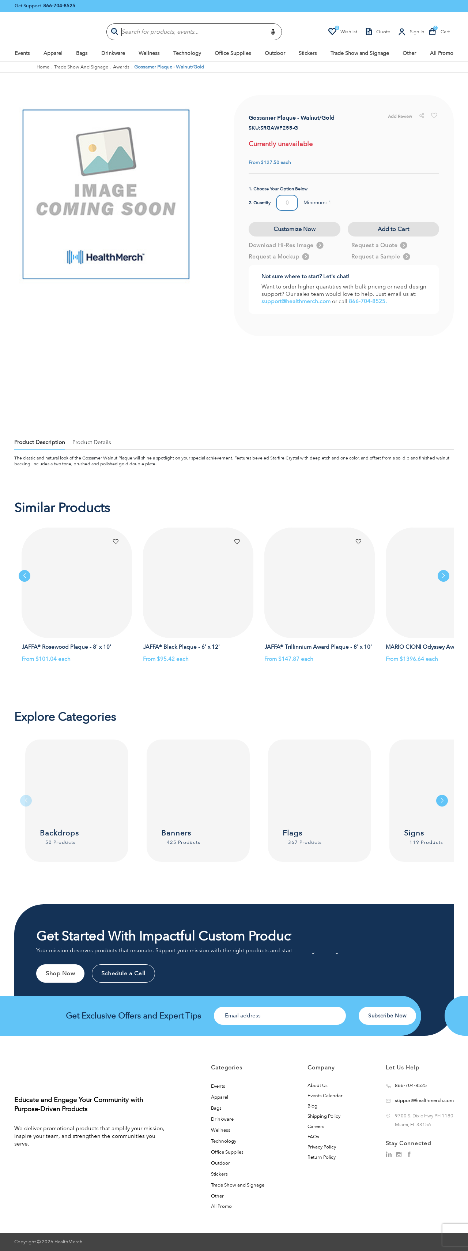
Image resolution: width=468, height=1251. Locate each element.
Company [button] (321, 1067)
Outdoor (275, 53)
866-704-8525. (368, 301)
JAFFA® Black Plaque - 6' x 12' (181, 647)
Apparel (53, 53)
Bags (81, 53)
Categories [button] (226, 1067)
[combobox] (194, 31)
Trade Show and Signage (360, 53)
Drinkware (113, 53)
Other (409, 53)
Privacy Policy (321, 1147)
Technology (187, 53)
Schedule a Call (123, 973)
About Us (317, 1085)
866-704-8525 (59, 6)
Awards (121, 67)
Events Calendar (325, 1095)
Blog (312, 1106)
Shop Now (60, 973)
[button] (115, 542)
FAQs (313, 1136)
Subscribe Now (387, 1015)
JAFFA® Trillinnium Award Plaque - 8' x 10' (318, 647)
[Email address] (280, 1016)
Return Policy (321, 1157)
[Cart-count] (439, 32)
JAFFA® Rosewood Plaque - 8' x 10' (66, 647)
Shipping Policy (323, 1116)
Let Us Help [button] (403, 1067)
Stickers (308, 53)
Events (22, 53)
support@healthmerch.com (296, 301)
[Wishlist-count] (342, 32)
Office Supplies (233, 53)
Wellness (149, 53)
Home (43, 67)
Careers (315, 1126)
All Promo (441, 53)
